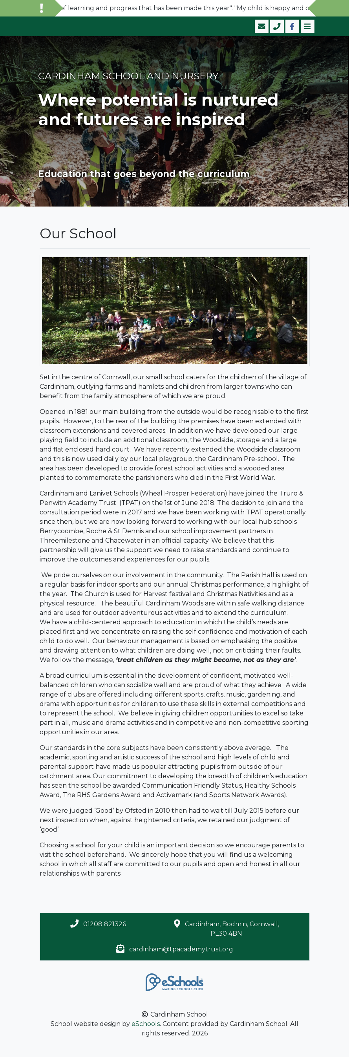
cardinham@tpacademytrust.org (181, 949)
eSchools (146, 1024)
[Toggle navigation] (306, 26)
